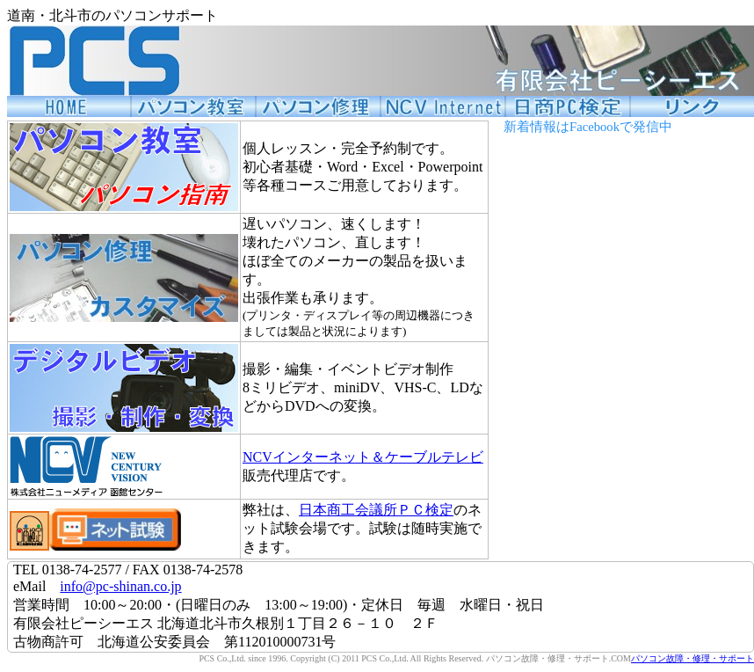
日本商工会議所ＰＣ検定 (376, 509)
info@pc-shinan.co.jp (120, 586)
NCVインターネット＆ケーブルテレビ (363, 456)
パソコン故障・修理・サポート (692, 658)
